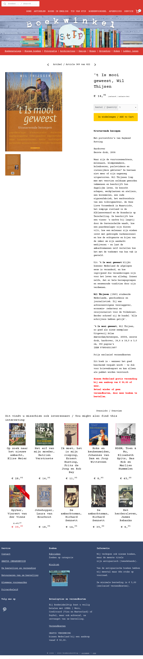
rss (94, 653)
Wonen (92, 51)
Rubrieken (54, 554)
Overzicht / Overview (109, 411)
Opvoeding (104, 51)
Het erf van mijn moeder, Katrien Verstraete (44, 453)
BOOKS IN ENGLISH (58, 11)
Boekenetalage (13, 51)
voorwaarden (20, 582)
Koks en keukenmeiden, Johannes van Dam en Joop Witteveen (98, 455)
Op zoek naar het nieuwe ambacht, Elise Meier (17, 453)
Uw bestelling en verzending (18, 568)
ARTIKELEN (39, 11)
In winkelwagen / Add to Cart (116, 117)
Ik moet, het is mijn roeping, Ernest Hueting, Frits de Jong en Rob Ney (71, 460)
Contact (5, 554)
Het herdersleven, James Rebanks (125, 515)
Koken (117, 51)
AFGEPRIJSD (115, 11)
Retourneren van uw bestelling (19, 575)
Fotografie (50, 51)
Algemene (7, 582)
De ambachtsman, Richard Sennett (71, 515)
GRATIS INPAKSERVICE (13, 561)
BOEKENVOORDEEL (97, 11)
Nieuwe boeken (32, 51)
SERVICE (128, 11)
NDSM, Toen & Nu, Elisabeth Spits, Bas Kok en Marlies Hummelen (125, 459)
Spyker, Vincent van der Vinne (17, 514)
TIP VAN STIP (78, 11)
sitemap (85, 653)
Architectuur (67, 51)
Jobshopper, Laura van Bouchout (44, 514)
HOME (28, 11)
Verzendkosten (57, 626)
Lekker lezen (130, 51)
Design (82, 51)
